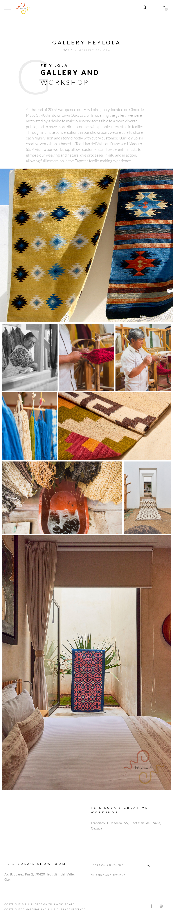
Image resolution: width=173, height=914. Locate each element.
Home (68, 50)
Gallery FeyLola (94, 50)
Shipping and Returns (108, 875)
